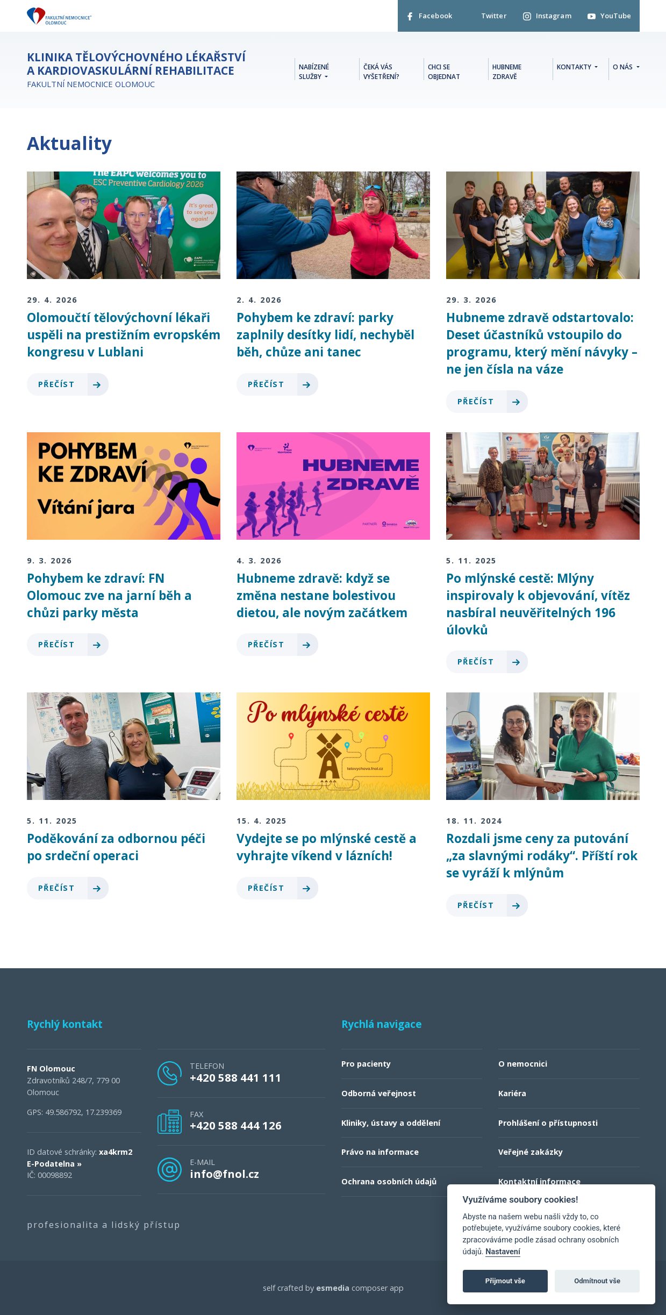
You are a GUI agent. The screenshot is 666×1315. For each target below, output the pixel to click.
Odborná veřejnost (378, 1093)
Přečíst (73, 384)
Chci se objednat (444, 71)
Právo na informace (380, 1152)
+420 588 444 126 (236, 1125)
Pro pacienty (366, 1064)
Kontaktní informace (539, 1181)
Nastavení (502, 1251)
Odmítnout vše (597, 1281)
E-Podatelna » (54, 1164)
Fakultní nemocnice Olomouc (140, 70)
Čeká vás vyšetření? (381, 71)
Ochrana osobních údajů (388, 1181)
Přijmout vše (505, 1281)
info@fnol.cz (224, 1173)
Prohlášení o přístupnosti (548, 1123)
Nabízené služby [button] (314, 71)
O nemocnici (522, 1064)
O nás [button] (623, 67)
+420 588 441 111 (236, 1077)
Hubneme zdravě (506, 71)
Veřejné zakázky (530, 1152)
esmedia (332, 1288)
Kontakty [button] (575, 67)
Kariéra (512, 1093)
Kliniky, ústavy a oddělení (390, 1123)
